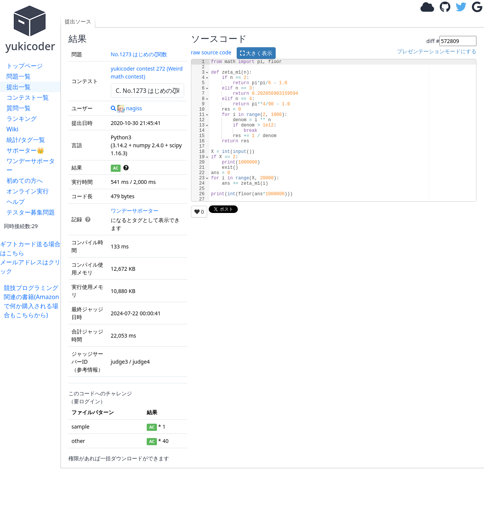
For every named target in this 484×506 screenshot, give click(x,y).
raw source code (211, 52)
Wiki (12, 129)
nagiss (129, 108)
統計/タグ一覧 (25, 140)
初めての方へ (24, 180)
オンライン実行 (27, 191)
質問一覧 (18, 108)
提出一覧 (18, 87)
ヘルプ (15, 201)
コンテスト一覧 (27, 97)
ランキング (21, 118)
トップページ (24, 66)
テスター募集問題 (30, 212)
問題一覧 (18, 76)
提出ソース (78, 21)
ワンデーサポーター (30, 165)
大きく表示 (256, 53)
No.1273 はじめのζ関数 (139, 54)
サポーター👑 (25, 150)
